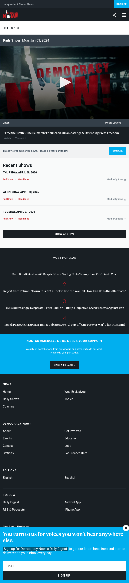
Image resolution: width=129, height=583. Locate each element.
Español (69, 477)
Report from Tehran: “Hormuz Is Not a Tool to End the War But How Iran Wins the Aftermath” (64, 291)
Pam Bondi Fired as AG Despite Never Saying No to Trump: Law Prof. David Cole (64, 274)
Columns (8, 406)
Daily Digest (11, 502)
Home (7, 392)
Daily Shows (11, 399)
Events (7, 438)
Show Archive (64, 234)
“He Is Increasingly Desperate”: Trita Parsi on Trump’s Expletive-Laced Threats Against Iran (64, 308)
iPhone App (72, 509)
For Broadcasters (75, 453)
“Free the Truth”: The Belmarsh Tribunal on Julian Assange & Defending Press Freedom (61, 133)
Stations (8, 453)
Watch (7, 138)
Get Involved (72, 431)
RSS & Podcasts (14, 509)
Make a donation (64, 365)
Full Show (8, 179)
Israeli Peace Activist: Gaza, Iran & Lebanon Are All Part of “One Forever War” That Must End (65, 324)
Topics (68, 399)
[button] (64, 82)
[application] (64, 82)
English (7, 477)
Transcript (20, 138)
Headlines (23, 179)
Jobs (67, 446)
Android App (72, 502)
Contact (8, 446)
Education (70, 438)
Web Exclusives (75, 392)
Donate (121, 4)
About (7, 431)
